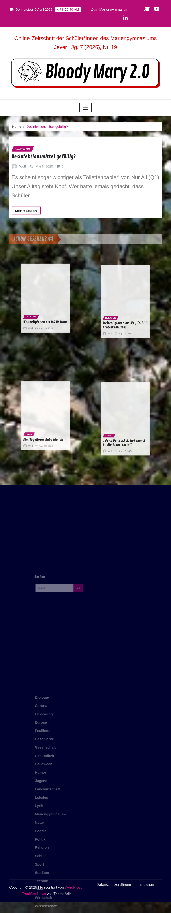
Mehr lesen (26, 224)
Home (16, 128)
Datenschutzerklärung (113, 895)
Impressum (145, 895)
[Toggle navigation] (85, 107)
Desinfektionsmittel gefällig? (47, 128)
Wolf (22, 179)
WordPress (73, 898)
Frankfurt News (34, 905)
